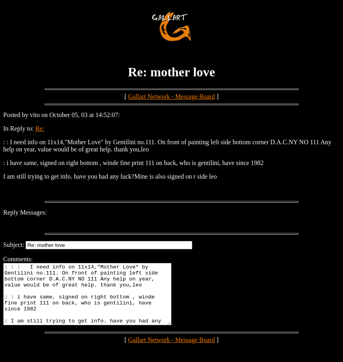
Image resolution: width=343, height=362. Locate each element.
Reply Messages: (25, 212)
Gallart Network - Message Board (171, 96)
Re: (39, 128)
